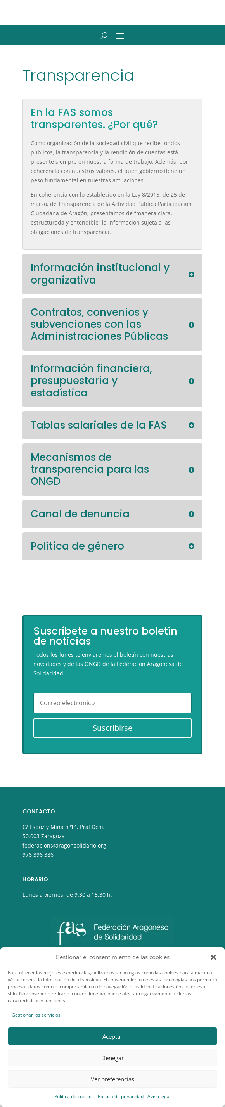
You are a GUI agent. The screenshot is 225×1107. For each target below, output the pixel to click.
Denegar (112, 1058)
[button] (213, 957)
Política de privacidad (121, 1096)
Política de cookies (74, 1096)
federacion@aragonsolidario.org (64, 845)
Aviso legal (159, 1096)
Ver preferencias (112, 1079)
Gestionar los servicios (36, 1015)
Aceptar (112, 1036)
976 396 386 (38, 854)
